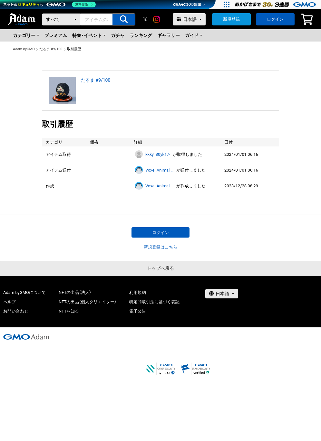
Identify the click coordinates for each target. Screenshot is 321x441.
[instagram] (156, 19)
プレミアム (55, 35)
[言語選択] (189, 19)
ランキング (141, 35)
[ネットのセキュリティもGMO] (49, 4)
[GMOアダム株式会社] (26, 337)
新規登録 (231, 19)
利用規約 (137, 292)
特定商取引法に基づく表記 (154, 301)
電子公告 (137, 311)
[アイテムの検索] (123, 19)
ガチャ (117, 35)
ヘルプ (9, 301)
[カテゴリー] (61, 19)
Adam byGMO (24, 49)
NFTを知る (69, 311)
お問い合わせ (15, 311)
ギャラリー (168, 35)
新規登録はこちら (160, 247)
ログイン (275, 19)
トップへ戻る (160, 268)
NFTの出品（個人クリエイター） (87, 301)
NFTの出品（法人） (75, 292)
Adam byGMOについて (24, 292)
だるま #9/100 (51, 49)
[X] (145, 19)
